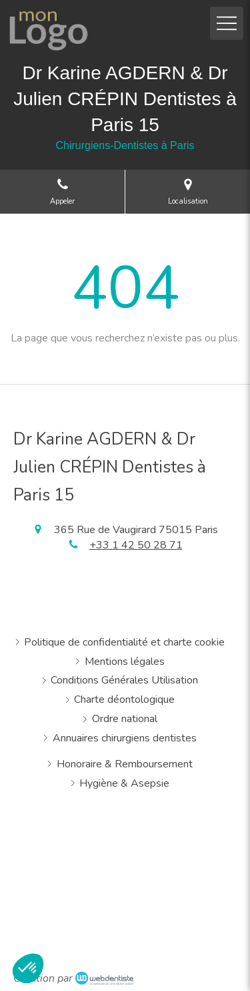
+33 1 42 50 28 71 (136, 545)
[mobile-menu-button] (226, 23)
